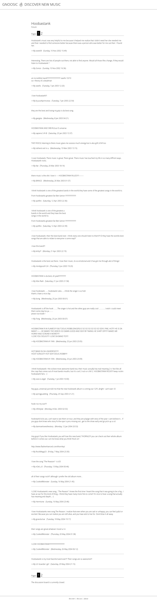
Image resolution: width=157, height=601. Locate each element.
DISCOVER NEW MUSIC (40, 4)
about (86, 599)
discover (72, 599)
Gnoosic (10, 4)
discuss (79, 599)
